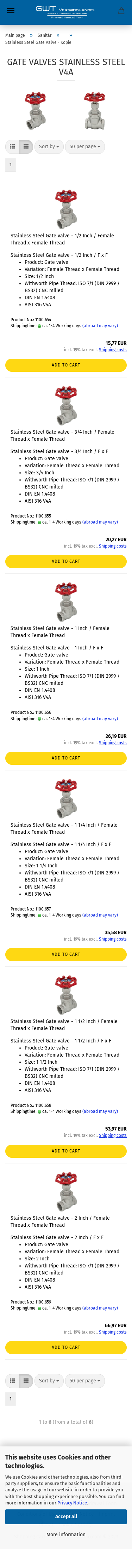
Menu (10, 10)
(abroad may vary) (100, 325)
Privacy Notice (72, 1502)
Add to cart (66, 365)
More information (66, 1535)
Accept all (66, 1517)
